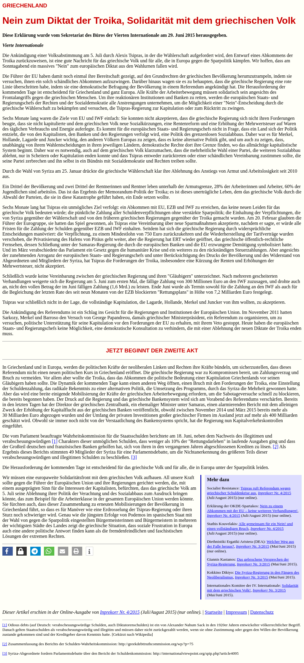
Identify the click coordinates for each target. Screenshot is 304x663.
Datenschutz (262, 612)
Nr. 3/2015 (252, 546)
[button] (7, 551)
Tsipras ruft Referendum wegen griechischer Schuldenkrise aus (248, 490)
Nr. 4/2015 (274, 493)
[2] (275, 446)
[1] (55, 441)
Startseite (214, 612)
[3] (134, 457)
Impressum (236, 612)
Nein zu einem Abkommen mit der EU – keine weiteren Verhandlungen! (252, 508)
